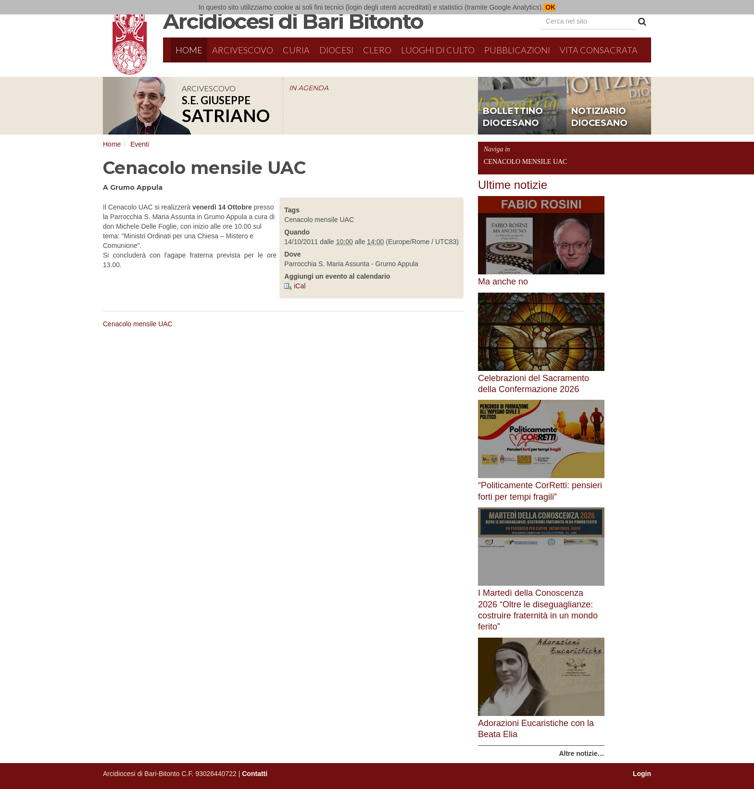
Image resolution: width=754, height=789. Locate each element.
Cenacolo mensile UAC (138, 324)
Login (642, 773)
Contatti (254, 773)
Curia (296, 50)
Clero (377, 50)
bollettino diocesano (513, 117)
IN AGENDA (308, 88)
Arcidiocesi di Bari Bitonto (293, 21)
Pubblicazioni (517, 50)
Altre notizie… (581, 753)
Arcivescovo (242, 50)
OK (549, 7)
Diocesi (336, 50)
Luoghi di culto (438, 50)
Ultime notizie (512, 184)
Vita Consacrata (599, 50)
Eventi (139, 144)
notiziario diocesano (599, 117)
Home (189, 50)
